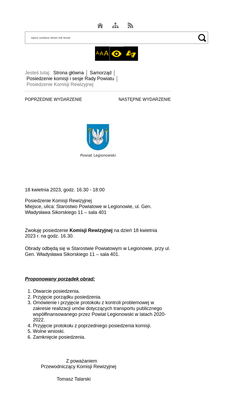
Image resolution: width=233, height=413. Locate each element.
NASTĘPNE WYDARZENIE (145, 99)
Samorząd (100, 72)
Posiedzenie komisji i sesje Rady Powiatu (70, 78)
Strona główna (68, 72)
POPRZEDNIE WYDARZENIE (53, 99)
